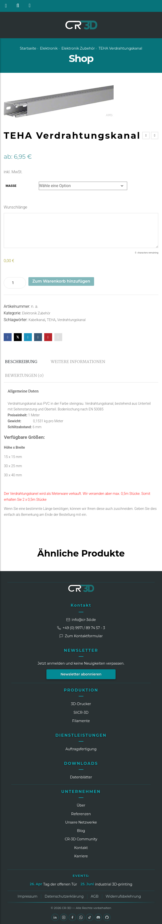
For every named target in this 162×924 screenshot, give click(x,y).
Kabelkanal (36, 320)
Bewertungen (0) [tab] (24, 375)
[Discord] (98, 917)
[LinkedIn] (55, 917)
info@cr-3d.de (81, 619)
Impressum (27, 896)
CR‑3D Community (81, 839)
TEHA (51, 320)
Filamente (81, 721)
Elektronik (49, 48)
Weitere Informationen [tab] (78, 362)
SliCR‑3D (81, 712)
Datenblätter (81, 777)
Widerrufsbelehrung (123, 896)
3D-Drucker (81, 704)
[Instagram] (63, 917)
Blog (81, 830)
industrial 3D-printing (113, 884)
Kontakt (81, 605)
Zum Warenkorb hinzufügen (61, 281)
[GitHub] (107, 917)
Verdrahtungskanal (71, 320)
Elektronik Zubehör (78, 48)
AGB (95, 896)
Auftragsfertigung (81, 749)
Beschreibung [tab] (21, 362)
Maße (11, 186)
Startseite (28, 48)
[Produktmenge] (15, 283)
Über (81, 805)
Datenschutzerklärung (64, 896)
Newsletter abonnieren (81, 674)
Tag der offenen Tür (60, 884)
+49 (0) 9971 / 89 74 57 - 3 (81, 628)
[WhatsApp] (81, 917)
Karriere (81, 856)
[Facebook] (72, 917)
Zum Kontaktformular (81, 636)
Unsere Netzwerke (81, 822)
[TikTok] (89, 917)
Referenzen (81, 814)
